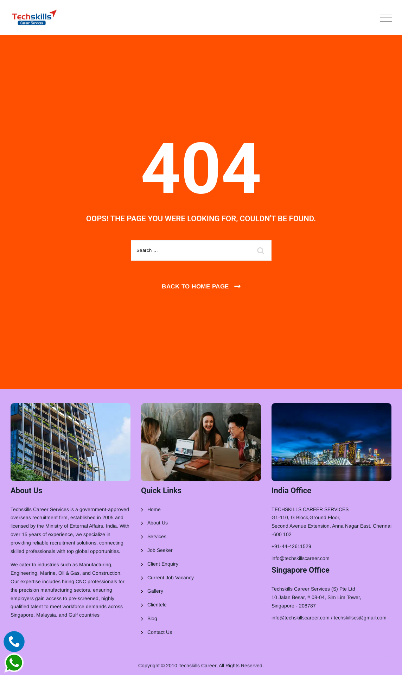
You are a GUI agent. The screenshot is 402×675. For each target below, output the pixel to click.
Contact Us (159, 632)
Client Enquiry (162, 564)
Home (154, 509)
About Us (157, 523)
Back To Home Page (195, 286)
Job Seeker (160, 550)
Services (156, 536)
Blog (152, 618)
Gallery (155, 591)
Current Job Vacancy (170, 577)
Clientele (157, 604)
